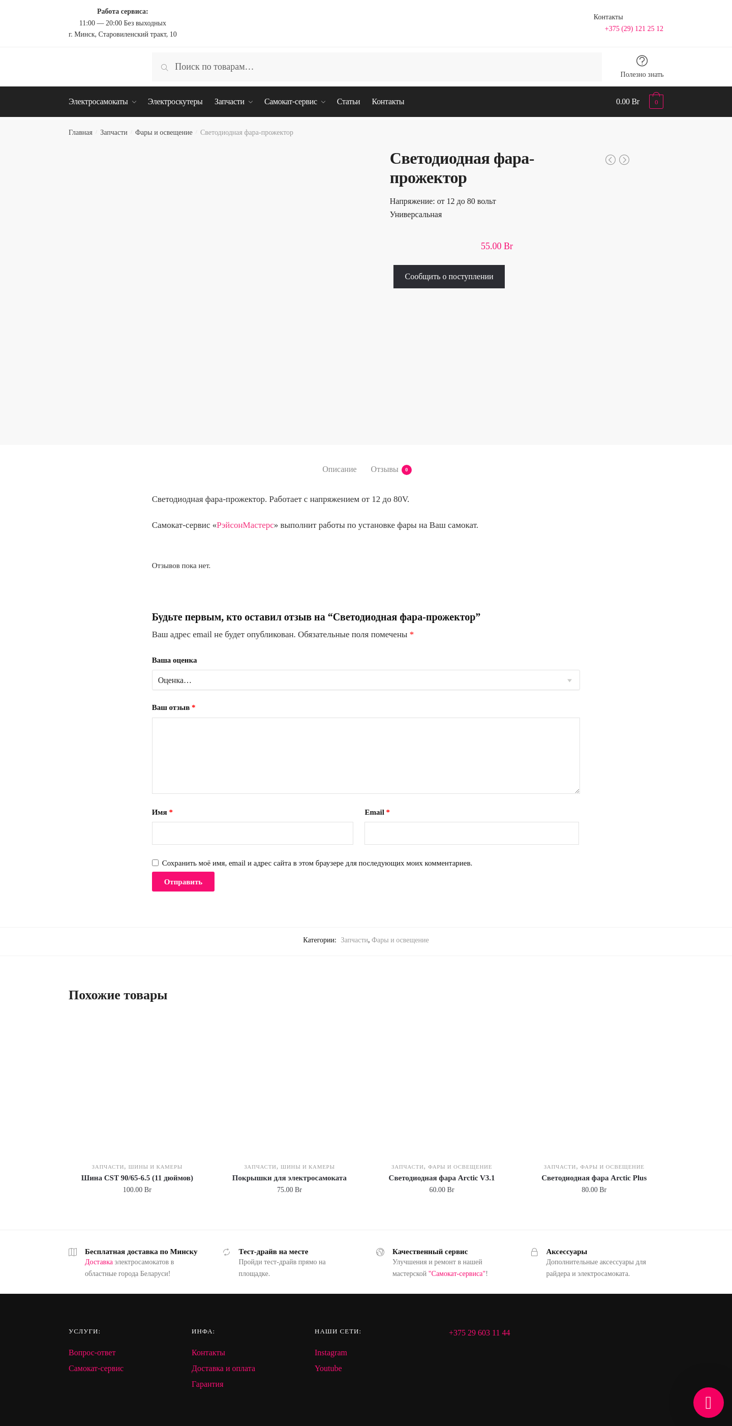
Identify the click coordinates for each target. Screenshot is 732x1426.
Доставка (99, 1262)
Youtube (328, 1368)
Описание (339, 469)
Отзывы (385, 470)
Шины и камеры (155, 1167)
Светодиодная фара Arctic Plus (594, 1178)
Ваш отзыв (174, 707)
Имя (162, 812)
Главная (81, 132)
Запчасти (114, 132)
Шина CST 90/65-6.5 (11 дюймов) (137, 1178)
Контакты (208, 1352)
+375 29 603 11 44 (479, 1332)
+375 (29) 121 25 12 (634, 29)
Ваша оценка (174, 660)
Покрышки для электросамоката (289, 1178)
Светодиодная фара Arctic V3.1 (442, 1178)
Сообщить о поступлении (449, 276)
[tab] (339, 461)
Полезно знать (642, 74)
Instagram (331, 1352)
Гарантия (208, 1384)
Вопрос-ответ (92, 1352)
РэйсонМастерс (245, 525)
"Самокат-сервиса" (457, 1274)
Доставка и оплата (223, 1368)
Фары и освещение (164, 132)
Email (377, 812)
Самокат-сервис (96, 1368)
